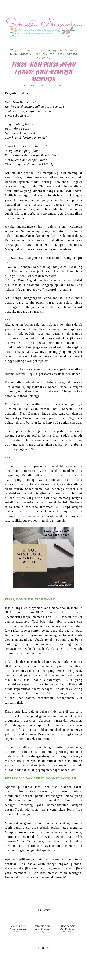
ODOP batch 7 (21, 53)
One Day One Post (48, 53)
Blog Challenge (22, 50)
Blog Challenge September (55, 50)
